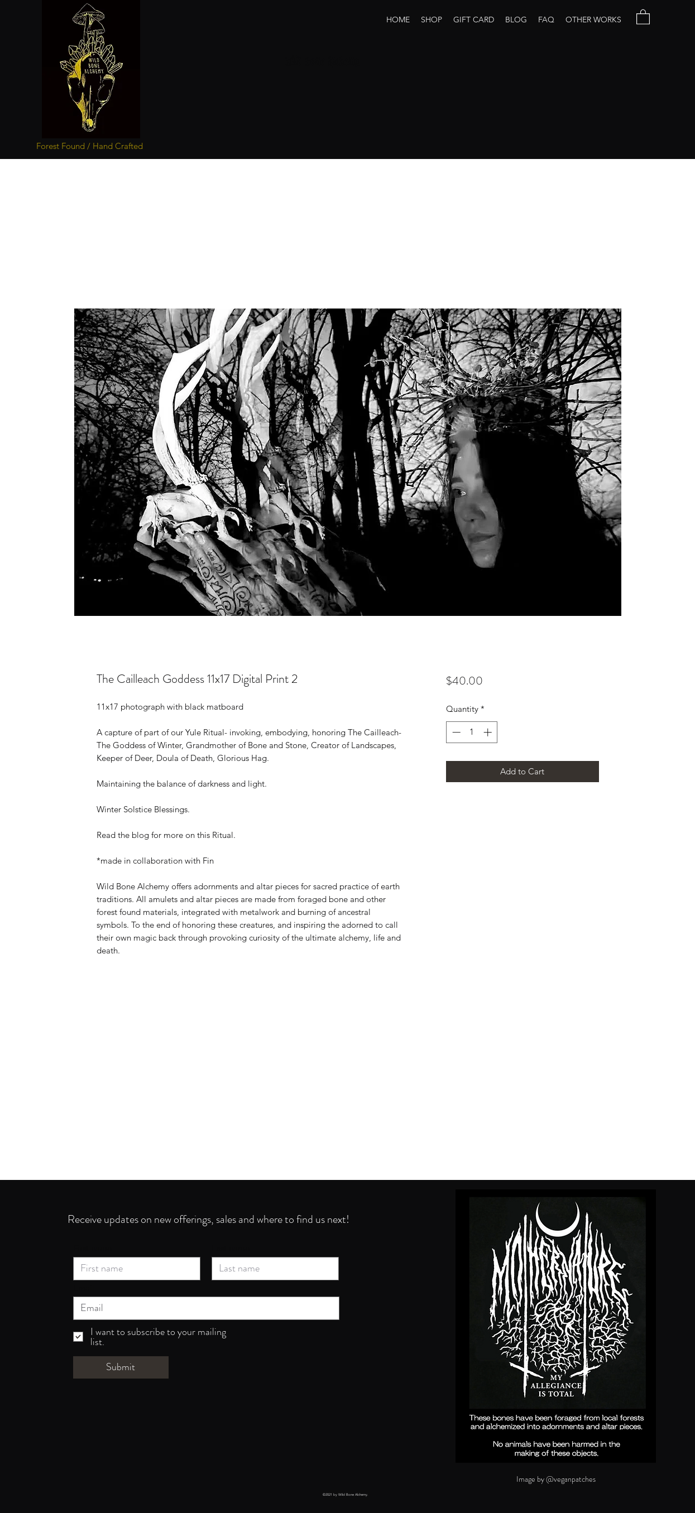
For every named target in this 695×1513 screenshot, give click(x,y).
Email (83, 1288)
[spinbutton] (472, 732)
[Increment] (488, 732)
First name (92, 1248)
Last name (231, 1248)
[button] (643, 16)
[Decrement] (455, 732)
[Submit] (121, 1367)
